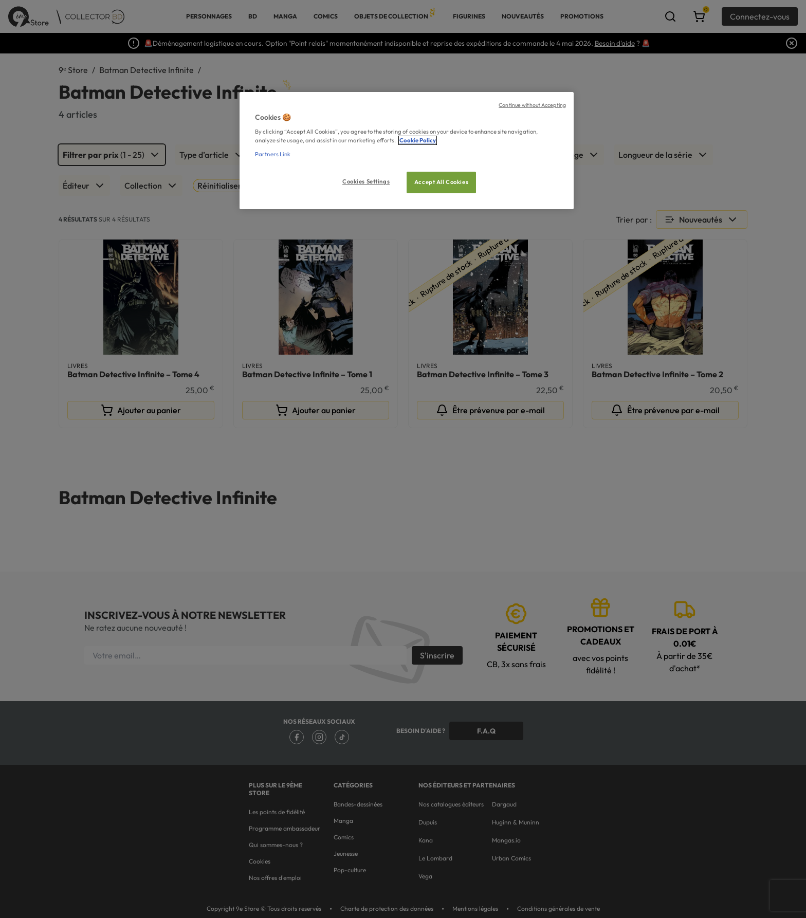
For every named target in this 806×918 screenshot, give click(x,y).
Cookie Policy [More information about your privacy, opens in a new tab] (417, 140)
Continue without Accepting (532, 104)
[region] (407, 151)
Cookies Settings (366, 181)
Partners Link (272, 154)
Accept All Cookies (441, 182)
